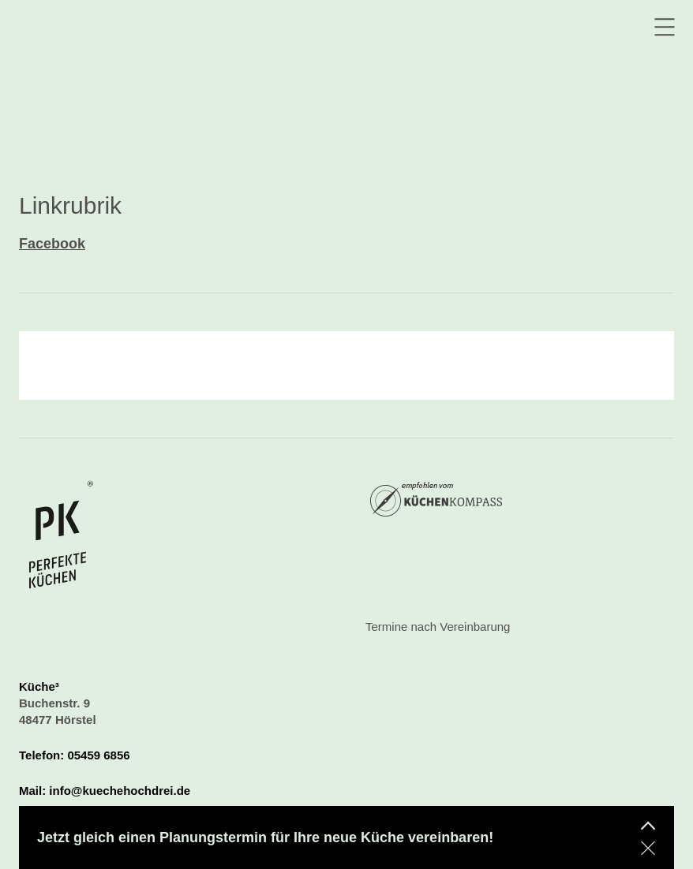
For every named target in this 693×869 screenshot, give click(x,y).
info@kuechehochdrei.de (119, 790)
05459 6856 (98, 755)
